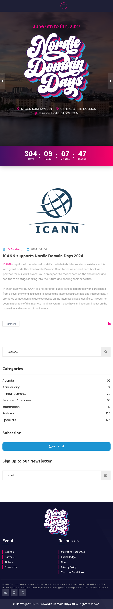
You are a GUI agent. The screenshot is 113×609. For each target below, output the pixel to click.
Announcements (56, 393)
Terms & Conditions (72, 572)
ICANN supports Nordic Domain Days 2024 (45, 256)
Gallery (9, 562)
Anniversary (56, 387)
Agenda (56, 380)
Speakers (56, 420)
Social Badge (68, 557)
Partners (11, 324)
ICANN (9, 264)
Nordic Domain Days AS (59, 604)
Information (56, 406)
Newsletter (11, 567)
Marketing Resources (73, 552)
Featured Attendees (56, 400)
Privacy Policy (69, 567)
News (64, 562)
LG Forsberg (16, 249)
